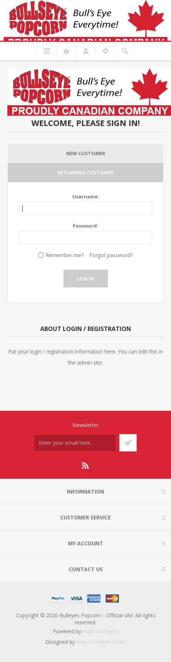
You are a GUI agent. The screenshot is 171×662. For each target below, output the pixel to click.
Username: (85, 196)
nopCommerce (101, 631)
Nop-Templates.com (101, 641)
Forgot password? (111, 255)
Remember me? (64, 255)
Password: (85, 225)
